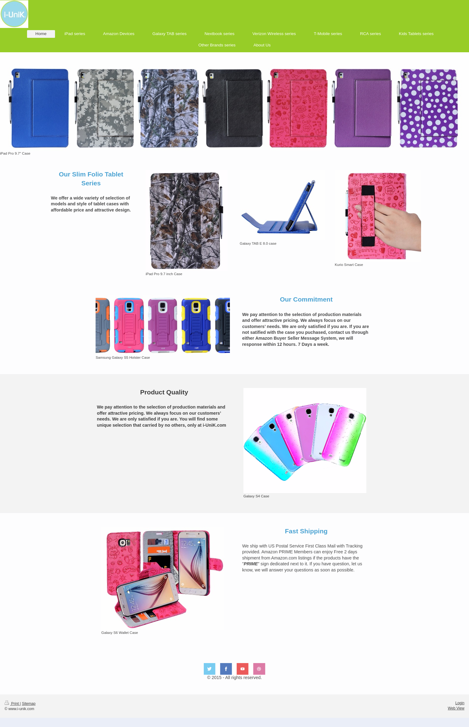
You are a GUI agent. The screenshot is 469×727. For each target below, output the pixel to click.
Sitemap (28, 703)
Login (459, 703)
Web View (456, 708)
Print (12, 703)
